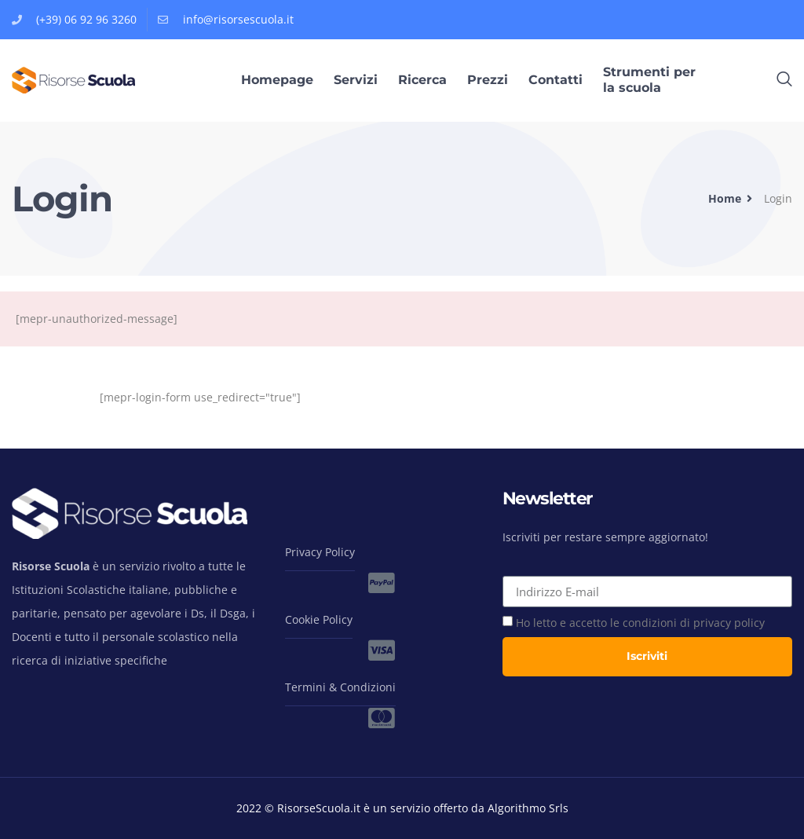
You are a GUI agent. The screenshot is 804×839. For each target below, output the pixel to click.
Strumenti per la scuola (649, 79)
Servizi (356, 79)
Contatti (555, 79)
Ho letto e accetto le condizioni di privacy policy (640, 622)
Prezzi (487, 79)
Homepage (277, 79)
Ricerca (422, 79)
